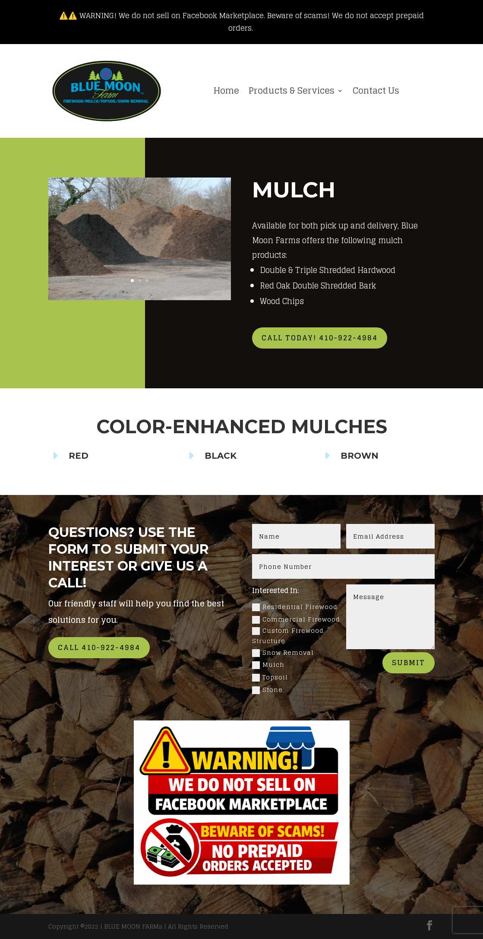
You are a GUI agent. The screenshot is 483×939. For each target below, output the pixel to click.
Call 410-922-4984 (99, 647)
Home (226, 90)
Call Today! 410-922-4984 (320, 338)
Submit (408, 663)
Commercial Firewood (296, 619)
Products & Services (292, 90)
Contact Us (376, 90)
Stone (267, 690)
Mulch (268, 665)
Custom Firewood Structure (288, 635)
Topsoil (270, 677)
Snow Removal (283, 652)
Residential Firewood (295, 607)
